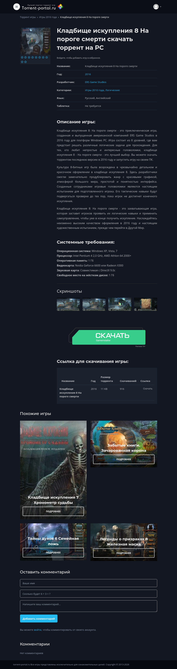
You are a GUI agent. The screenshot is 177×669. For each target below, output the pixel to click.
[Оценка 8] (46, 57)
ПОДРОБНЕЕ (53, 511)
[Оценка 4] (32, 57)
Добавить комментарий (39, 618)
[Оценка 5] (36, 57)
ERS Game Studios (95, 82)
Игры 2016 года (48, 17)
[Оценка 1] (22, 57)
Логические (112, 90)
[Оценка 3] (29, 57)
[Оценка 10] (25, 62)
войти (37, 629)
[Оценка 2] (25, 57)
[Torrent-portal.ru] (42, 7)
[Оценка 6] (39, 57)
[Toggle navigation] (16, 6)
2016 (88, 74)
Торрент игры (28, 17)
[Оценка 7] (43, 57)
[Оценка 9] (22, 62)
